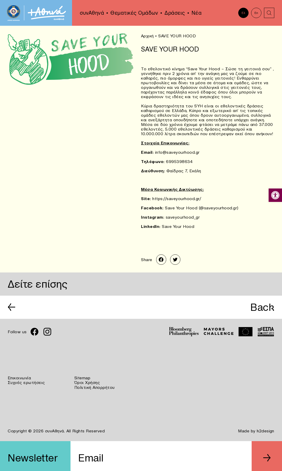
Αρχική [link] (147, 35)
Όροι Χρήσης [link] (87, 382)
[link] (275, 195)
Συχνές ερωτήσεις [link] (26, 382)
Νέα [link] (196, 13)
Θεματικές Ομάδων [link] (134, 13)
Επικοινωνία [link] (19, 377)
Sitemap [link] (82, 377)
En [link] (256, 13)
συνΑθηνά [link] (92, 13)
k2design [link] (265, 430)
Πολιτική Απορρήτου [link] (94, 386)
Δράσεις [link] (174, 13)
